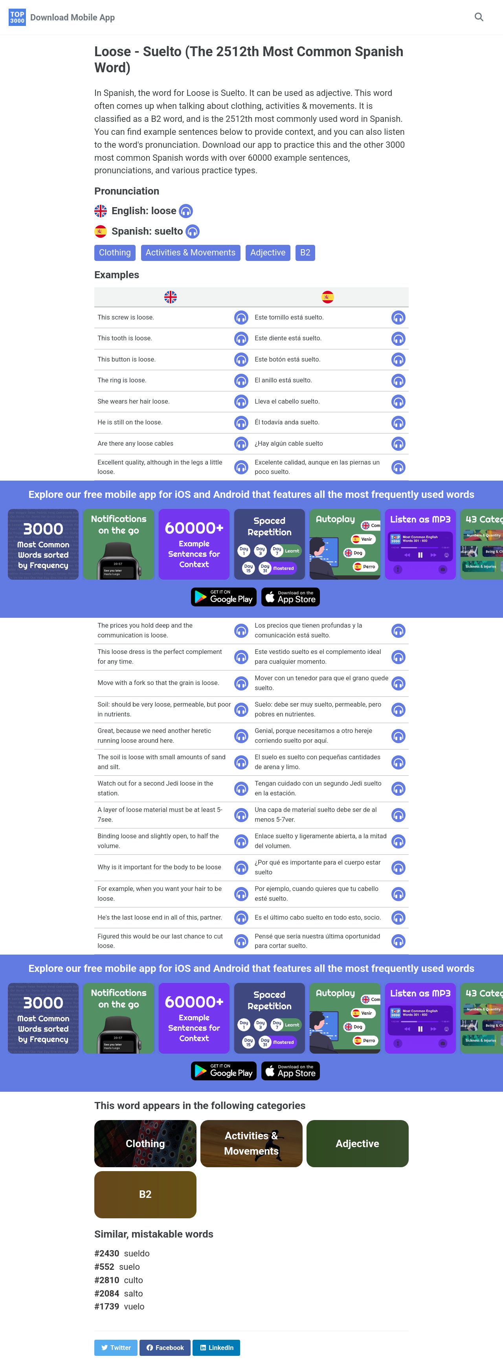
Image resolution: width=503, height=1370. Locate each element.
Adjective (268, 253)
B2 (306, 253)
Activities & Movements (191, 253)
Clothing (115, 253)
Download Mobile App (72, 17)
